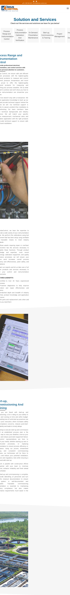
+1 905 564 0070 (28, 3)
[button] (6, 35)
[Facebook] (33, 1)
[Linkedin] (36, 1)
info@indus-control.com (41, 3)
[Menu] (68, 8)
